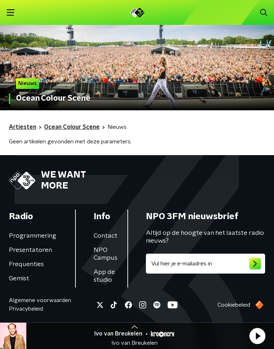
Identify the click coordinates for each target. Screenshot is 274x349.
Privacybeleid (26, 309)
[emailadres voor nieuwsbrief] (205, 264)
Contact (105, 236)
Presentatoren (30, 250)
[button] (257, 335)
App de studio (104, 276)
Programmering (32, 236)
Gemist (19, 278)
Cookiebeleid (233, 305)
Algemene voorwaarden (40, 300)
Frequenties (26, 264)
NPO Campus (105, 254)
